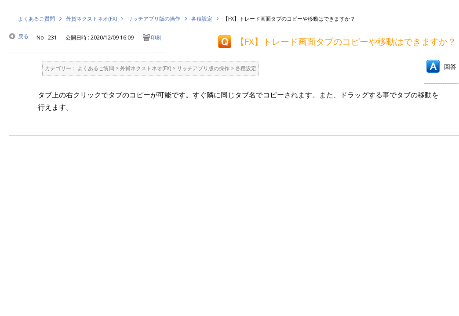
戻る (23, 36)
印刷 (156, 37)
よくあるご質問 (36, 18)
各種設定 (201, 18)
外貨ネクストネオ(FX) (91, 18)
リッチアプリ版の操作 (154, 18)
